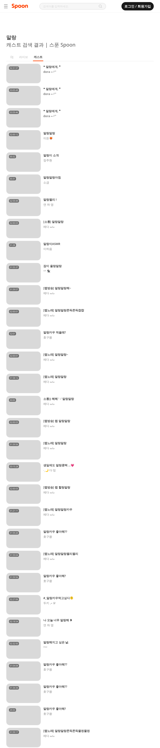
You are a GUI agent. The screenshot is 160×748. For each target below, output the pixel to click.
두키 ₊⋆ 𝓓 (49, 603)
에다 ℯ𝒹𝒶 (49, 227)
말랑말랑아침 (52, 177)
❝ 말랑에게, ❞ (52, 67)
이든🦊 (48, 138)
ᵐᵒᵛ (45, 647)
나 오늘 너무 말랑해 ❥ (57, 620)
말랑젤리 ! (50, 200)
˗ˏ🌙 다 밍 (49, 470)
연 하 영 (48, 205)
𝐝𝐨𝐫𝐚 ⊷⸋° (49, 72)
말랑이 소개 (51, 155)
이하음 (47, 249)
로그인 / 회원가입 (137, 6)
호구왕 (47, 337)
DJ (11, 57)
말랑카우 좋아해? (54, 576)
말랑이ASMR (51, 244)
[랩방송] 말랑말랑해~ (57, 288)
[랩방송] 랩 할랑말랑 (56, 487)
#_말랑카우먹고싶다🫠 (58, 598)
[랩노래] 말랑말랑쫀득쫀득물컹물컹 (66, 731)
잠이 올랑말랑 (52, 266)
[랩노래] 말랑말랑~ (55, 354)
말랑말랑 (49, 133)
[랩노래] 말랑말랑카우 (57, 509)
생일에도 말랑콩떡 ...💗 (58, 465)
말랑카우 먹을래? (54, 332)
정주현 (47, 160)
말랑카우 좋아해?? (55, 532)
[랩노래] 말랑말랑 (54, 377)
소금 (46, 182)
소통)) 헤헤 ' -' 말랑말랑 (58, 399)
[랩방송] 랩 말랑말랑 (56, 421)
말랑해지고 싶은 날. (56, 642)
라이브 (23, 57)
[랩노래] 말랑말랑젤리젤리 (60, 554)
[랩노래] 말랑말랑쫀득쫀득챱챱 (63, 310)
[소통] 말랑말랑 (53, 222)
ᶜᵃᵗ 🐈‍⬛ (46, 271)
